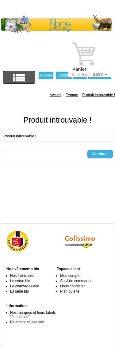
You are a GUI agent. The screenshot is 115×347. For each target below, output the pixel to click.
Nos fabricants (22, 276)
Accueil (56, 95)
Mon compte (70, 276)
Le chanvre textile (24, 286)
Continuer (100, 154)
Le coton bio (20, 281)
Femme (72, 95)
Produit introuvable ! (98, 95)
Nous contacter (72, 286)
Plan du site (69, 291)
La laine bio (19, 291)
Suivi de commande (76, 281)
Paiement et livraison (27, 322)
